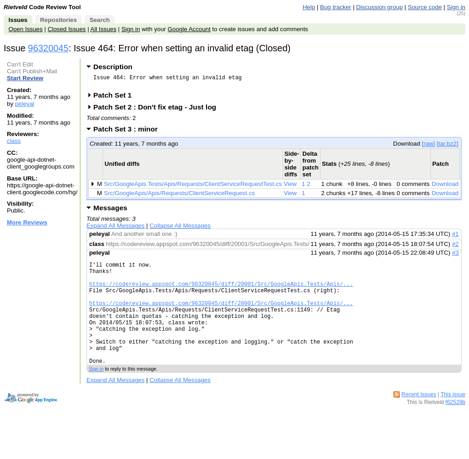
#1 (455, 236)
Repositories (58, 19)
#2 (455, 246)
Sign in (456, 7)
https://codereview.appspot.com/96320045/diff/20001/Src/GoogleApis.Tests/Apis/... (221, 292)
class (14, 140)
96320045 (48, 48)
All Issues (103, 29)
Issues (18, 19)
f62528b (455, 427)
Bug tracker (335, 7)
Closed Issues (67, 29)
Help (309, 7)
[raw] (428, 146)
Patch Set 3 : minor (128, 132)
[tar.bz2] (447, 146)
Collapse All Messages (179, 228)
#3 (455, 255)
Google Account (189, 29)
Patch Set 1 (115, 98)
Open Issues (26, 29)
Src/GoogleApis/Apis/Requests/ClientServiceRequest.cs (179, 195)
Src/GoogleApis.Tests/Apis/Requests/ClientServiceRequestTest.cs (193, 186)
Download (444, 186)
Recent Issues (418, 419)
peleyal (24, 103)
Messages (110, 210)
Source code (425, 7)
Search (99, 19)
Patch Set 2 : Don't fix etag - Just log (157, 110)
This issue (453, 419)
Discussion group (379, 7)
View (290, 186)
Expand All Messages (116, 228)
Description (112, 67)
